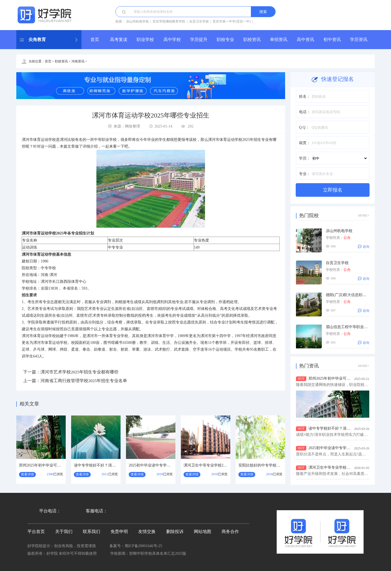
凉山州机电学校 (137, 21)
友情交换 (147, 531)
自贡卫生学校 (199, 21)
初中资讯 (332, 39)
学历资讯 (358, 39)
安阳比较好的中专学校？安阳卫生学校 (270, 465)
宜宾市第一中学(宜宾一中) (232, 21)
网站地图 (202, 531)
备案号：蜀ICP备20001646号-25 (135, 546)
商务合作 (230, 531)
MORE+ (363, 215)
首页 (94, 39)
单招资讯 (278, 39)
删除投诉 (175, 531)
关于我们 (63, 531)
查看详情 (27, 474)
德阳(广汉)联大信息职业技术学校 (353, 295)
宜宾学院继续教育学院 (169, 21)
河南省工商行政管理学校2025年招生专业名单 (83, 380)
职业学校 (145, 39)
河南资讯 (77, 61)
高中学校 (172, 39)
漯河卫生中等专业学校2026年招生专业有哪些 (222, 465)
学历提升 (198, 39)
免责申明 (119, 531)
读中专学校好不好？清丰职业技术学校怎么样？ (114, 465)
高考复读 (118, 39)
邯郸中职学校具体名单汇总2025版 (157, 553)
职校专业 (225, 39)
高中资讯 (305, 39)
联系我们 (91, 531)
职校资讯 (252, 39)
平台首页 (36, 531)
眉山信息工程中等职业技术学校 (352, 327)
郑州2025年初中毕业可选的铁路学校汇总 (53, 465)
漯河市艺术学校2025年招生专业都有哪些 (79, 372)
